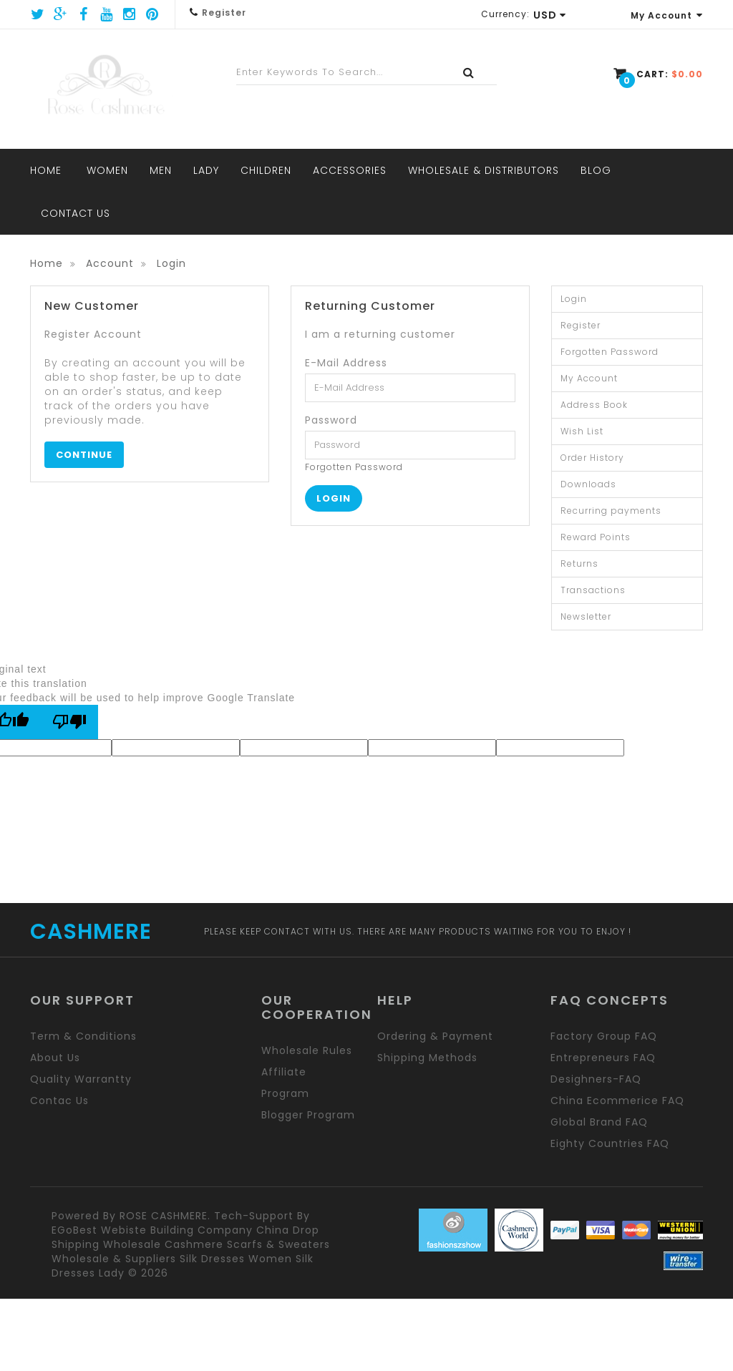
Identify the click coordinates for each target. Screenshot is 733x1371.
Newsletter (585, 616)
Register (224, 12)
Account (110, 263)
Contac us (59, 1100)
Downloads (588, 484)
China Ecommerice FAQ (617, 1100)
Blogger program (308, 1115)
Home (46, 263)
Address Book (594, 405)
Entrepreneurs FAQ (603, 1057)
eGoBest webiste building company (152, 1230)
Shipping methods (427, 1057)
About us (55, 1057)
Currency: (505, 14)
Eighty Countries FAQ (609, 1143)
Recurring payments (610, 510)
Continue (84, 455)
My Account (667, 15)
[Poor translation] (69, 722)
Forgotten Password (354, 467)
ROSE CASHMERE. (165, 1216)
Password (331, 420)
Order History (592, 458)
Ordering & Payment (435, 1036)
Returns (579, 563)
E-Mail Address (346, 363)
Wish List (581, 431)
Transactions (593, 590)
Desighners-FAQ (595, 1079)
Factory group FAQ (603, 1036)
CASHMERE (91, 931)
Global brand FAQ (599, 1122)
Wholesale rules (306, 1050)
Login (171, 263)
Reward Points (595, 537)
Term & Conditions (83, 1036)
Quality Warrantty (81, 1079)
